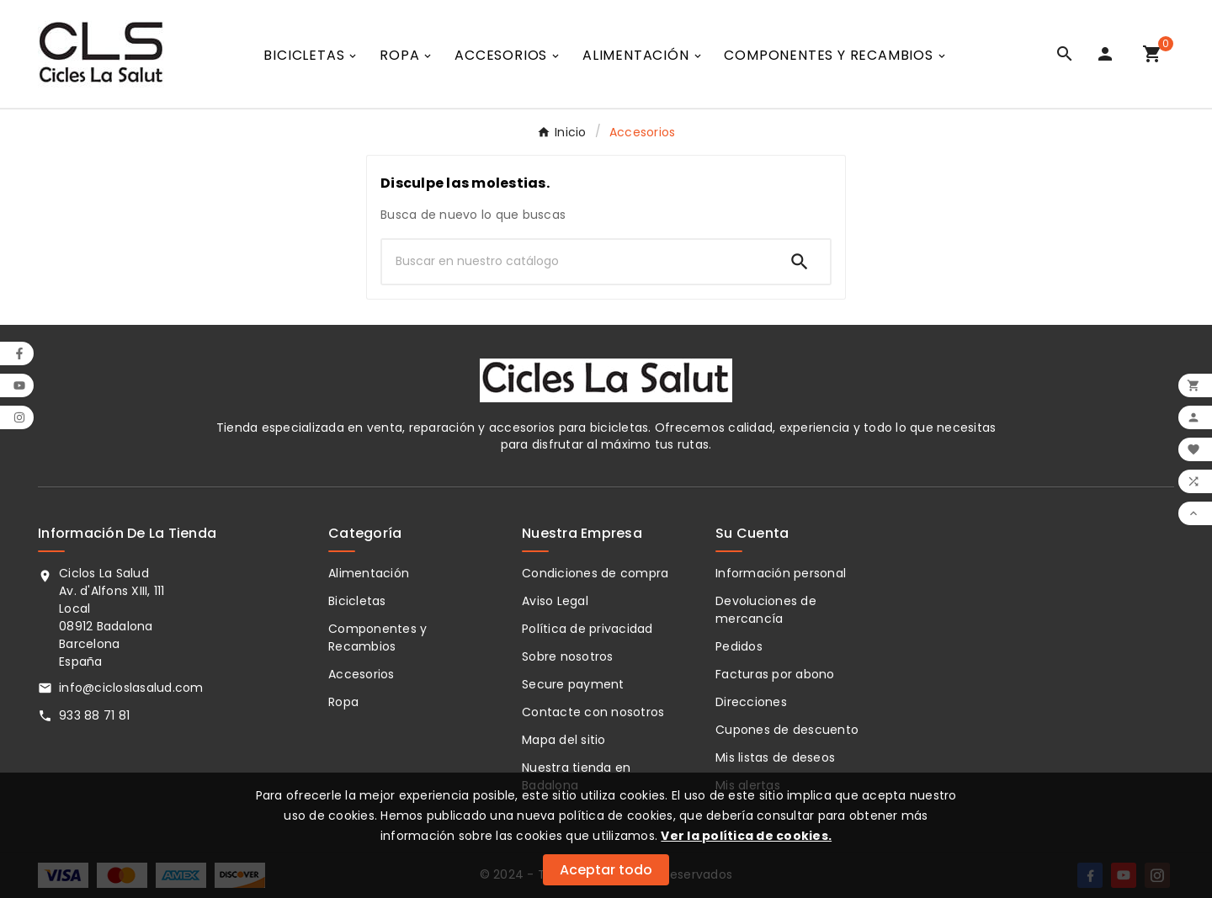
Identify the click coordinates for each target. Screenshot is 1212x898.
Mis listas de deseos (775, 757)
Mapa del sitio (564, 739)
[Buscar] (575, 262)
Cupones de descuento (786, 729)
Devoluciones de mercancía (765, 609)
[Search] (799, 262)
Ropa (343, 701)
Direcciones (751, 701)
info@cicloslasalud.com (131, 687)
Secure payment (573, 684)
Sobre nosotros (568, 656)
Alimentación (368, 573)
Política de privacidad (587, 628)
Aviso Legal (555, 600)
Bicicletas (357, 600)
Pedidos (739, 646)
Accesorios (361, 674)
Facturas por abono (775, 674)
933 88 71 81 (94, 715)
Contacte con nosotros (593, 712)
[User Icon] (1108, 54)
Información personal (780, 573)
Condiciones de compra (595, 573)
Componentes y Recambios (377, 637)
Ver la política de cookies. (746, 835)
